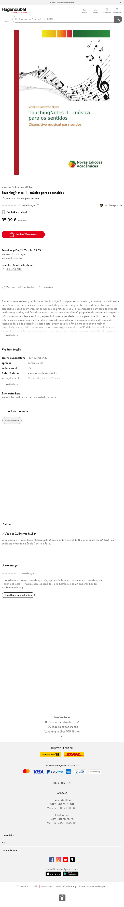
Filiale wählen (14, 268)
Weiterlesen (12, 335)
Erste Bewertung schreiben (18, 595)
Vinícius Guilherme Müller (17, 187)
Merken (10, 287)
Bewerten (47, 287)
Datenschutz (23, 886)
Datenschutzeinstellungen (92, 886)
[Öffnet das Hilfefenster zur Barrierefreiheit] (62, 898)
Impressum (46, 886)
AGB (35, 886)
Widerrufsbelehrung (66, 886)
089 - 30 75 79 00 (62, 804)
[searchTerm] (63, 19)
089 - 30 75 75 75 (62, 819)
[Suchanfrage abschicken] (118, 19)
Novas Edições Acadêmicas (44, 378)
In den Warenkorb (23, 234)
